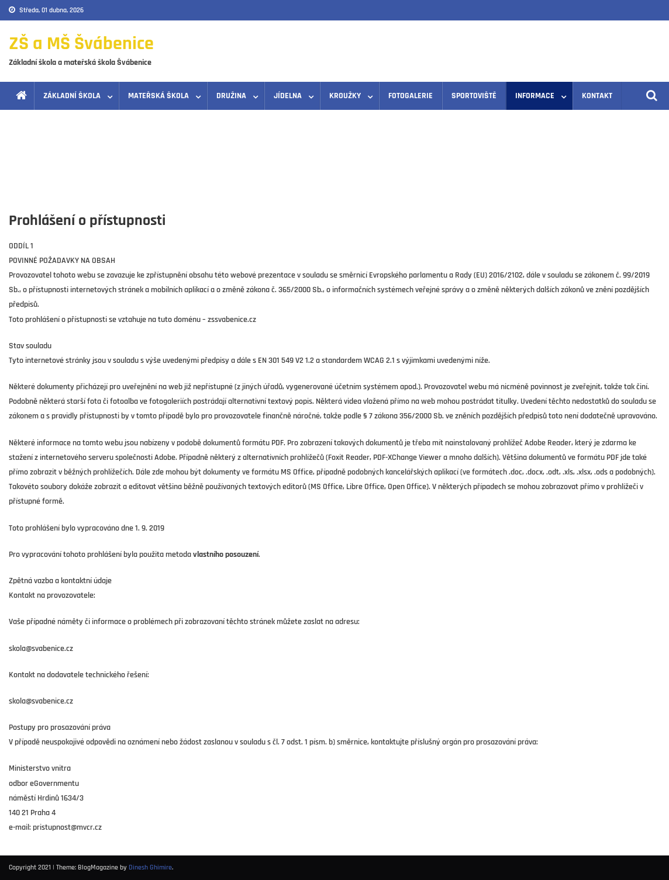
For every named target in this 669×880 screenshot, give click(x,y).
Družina (231, 96)
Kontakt (597, 96)
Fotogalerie (410, 96)
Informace (534, 96)
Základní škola (72, 96)
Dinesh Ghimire (150, 867)
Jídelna (288, 96)
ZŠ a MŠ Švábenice (81, 44)
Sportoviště (473, 96)
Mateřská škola (158, 96)
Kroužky (345, 96)
